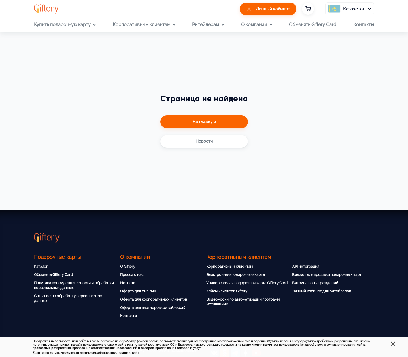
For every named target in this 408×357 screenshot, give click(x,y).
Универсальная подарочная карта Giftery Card (247, 283)
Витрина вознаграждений (315, 283)
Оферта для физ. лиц (138, 291)
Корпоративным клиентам (229, 266)
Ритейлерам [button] (208, 25)
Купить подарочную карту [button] (65, 25)
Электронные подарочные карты (235, 274)
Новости (127, 283)
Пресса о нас (131, 274)
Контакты (363, 24)
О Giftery (127, 266)
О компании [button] (256, 25)
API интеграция (305, 266)
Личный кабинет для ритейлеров (321, 291)
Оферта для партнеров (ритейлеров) (152, 307)
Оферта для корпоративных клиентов (153, 299)
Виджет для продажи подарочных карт (326, 274)
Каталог (41, 266)
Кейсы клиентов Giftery (226, 291)
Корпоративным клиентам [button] (144, 25)
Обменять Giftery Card (312, 24)
